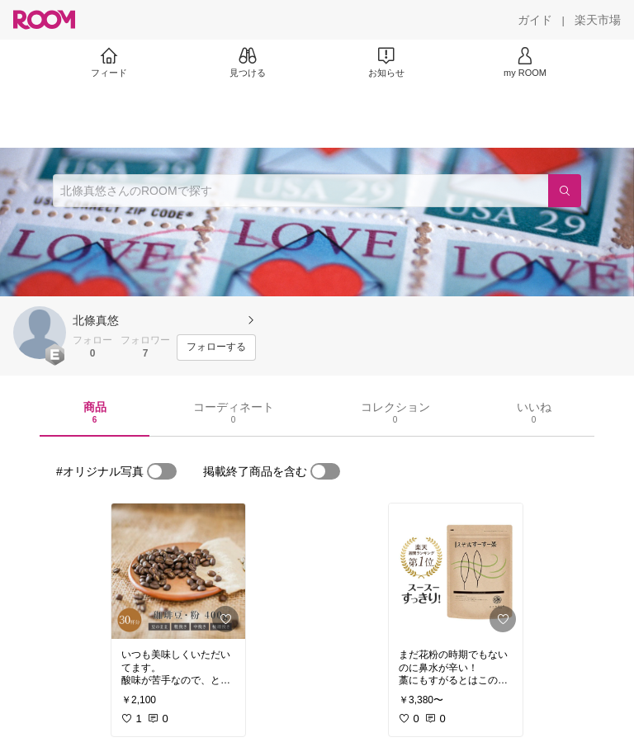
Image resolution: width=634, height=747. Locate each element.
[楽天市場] (598, 19)
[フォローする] (216, 347)
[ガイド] (535, 19)
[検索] (564, 190)
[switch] (162, 471)
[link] (178, 571)
